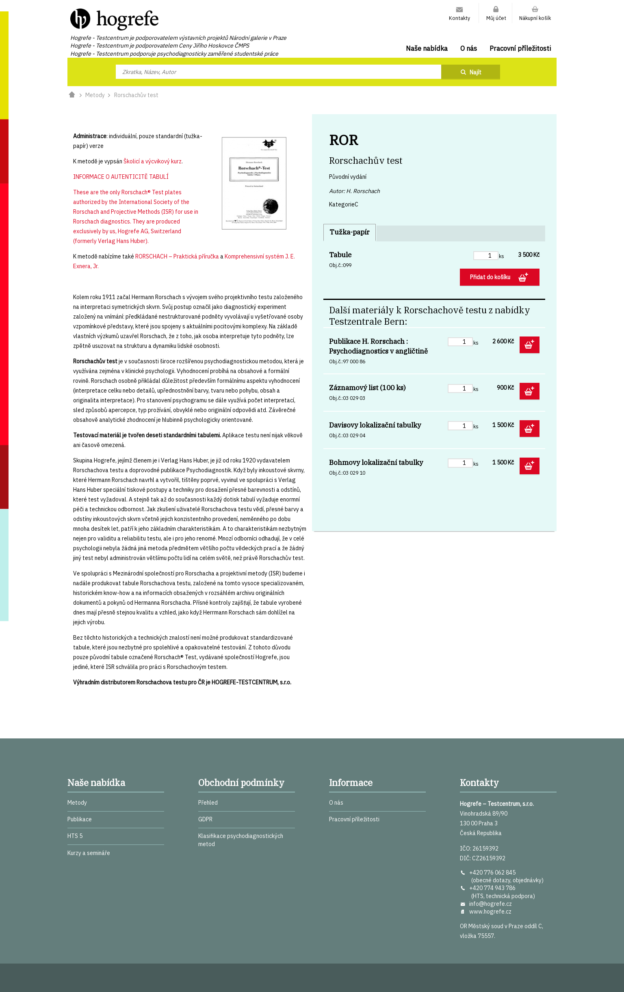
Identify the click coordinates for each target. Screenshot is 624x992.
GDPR (205, 819)
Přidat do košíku (490, 277)
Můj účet (496, 18)
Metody (95, 95)
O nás (468, 48)
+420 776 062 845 (492, 872)
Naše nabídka (427, 48)
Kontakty (459, 18)
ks (501, 256)
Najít (475, 72)
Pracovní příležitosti (520, 48)
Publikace (79, 819)
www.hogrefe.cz (490, 911)
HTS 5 (74, 836)
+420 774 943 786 (492, 888)
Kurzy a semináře (88, 853)
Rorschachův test (136, 95)
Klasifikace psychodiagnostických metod (240, 839)
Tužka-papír (349, 232)
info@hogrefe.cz (490, 903)
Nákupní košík (535, 18)
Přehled (208, 802)
